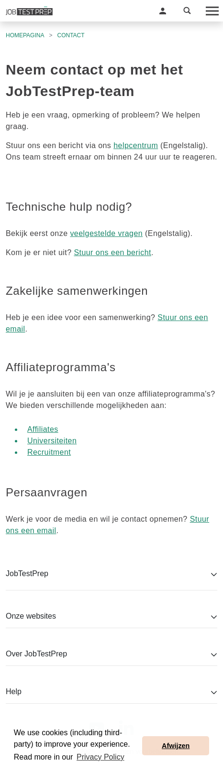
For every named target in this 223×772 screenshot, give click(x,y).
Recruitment (49, 452)
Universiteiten (52, 441)
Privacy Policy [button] (100, 757)
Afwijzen (176, 746)
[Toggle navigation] (211, 10)
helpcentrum (135, 145)
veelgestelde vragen (106, 233)
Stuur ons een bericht (112, 252)
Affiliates (42, 429)
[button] (162, 11)
